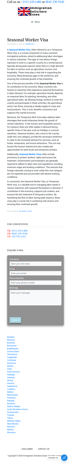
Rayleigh (10, 401)
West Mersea (12, 424)
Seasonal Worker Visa (19, 49)
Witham (10, 429)
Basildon (11, 337)
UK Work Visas (25, 211)
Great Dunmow (13, 372)
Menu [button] (37, 22)
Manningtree (12, 395)
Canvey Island (13, 351)
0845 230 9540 (19, 233)
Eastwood (11, 363)
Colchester (11, 360)
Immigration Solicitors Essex (35, 11)
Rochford (11, 403)
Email (13, 269)
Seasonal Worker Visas (30, 154)
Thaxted (10, 415)
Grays (9, 369)
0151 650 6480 (19, 230)
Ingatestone (12, 386)
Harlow (10, 380)
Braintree (11, 343)
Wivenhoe (11, 432)
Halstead (11, 377)
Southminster (13, 412)
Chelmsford (12, 354)
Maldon (10, 392)
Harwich (10, 383)
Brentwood (11, 346)
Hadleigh (11, 374)
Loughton (11, 389)
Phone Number (17, 278)
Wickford (11, 427)
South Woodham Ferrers (17, 409)
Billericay (11, 340)
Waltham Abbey (14, 421)
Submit (15, 320)
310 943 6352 (19, 236)
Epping (10, 366)
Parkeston (11, 398)
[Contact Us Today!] (64, 457)
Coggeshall (12, 357)
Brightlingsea (12, 348)
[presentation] (28, 311)
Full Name (15, 259)
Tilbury (10, 418)
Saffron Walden (13, 406)
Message (14, 287)
